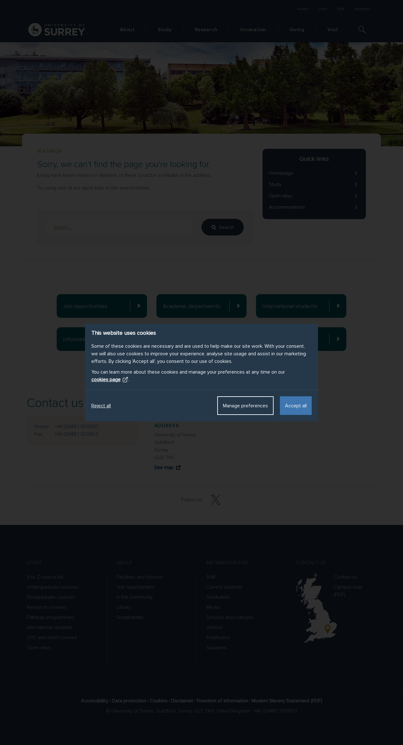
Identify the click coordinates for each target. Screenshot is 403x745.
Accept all (296, 406)
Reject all (101, 406)
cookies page (109, 379)
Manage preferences (245, 406)
